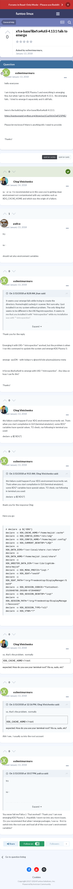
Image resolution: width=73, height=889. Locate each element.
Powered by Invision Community (36, 884)
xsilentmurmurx (34, 50)
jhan (38, 293)
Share (11, 843)
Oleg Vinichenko (44, 473)
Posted (17, 76)
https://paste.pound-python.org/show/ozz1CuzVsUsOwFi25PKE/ (35, 115)
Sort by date (64, 157)
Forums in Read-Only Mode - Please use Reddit (34, 4)
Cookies (36, 877)
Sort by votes (49, 157)
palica (40, 773)
